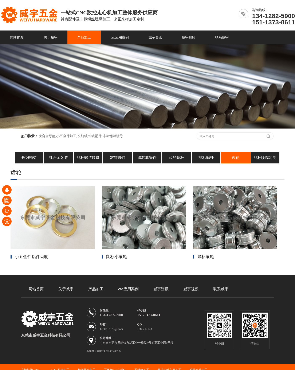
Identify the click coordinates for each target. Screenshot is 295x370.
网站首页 (16, 37)
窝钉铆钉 (117, 157)
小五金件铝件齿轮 (31, 256)
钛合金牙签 (58, 157)
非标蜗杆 (206, 157)
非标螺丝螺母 (88, 157)
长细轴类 (29, 157)
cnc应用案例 (120, 37)
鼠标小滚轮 (116, 256)
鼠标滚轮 (205, 256)
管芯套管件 (147, 157)
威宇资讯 (155, 37)
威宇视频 (188, 37)
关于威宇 (51, 37)
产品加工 (84, 37)
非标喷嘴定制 (265, 157)
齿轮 (235, 157)
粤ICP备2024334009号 (109, 351)
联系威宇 (222, 37)
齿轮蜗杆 (176, 157)
